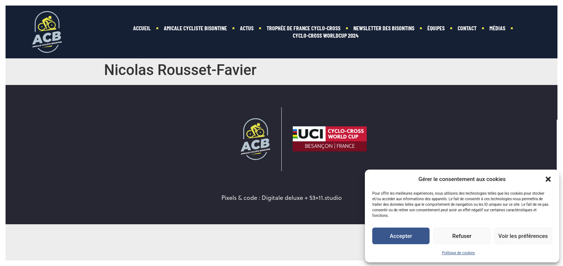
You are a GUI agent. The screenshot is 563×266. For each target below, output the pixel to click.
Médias (497, 27)
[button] (548, 179)
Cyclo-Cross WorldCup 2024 (326, 35)
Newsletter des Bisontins (383, 27)
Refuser (461, 236)
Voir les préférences (523, 236)
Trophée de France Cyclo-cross (303, 27)
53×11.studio (325, 198)
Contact (467, 27)
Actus (247, 27)
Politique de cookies (458, 253)
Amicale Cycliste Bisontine (195, 27)
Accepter (401, 236)
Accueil (142, 27)
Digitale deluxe (282, 198)
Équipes (436, 27)
